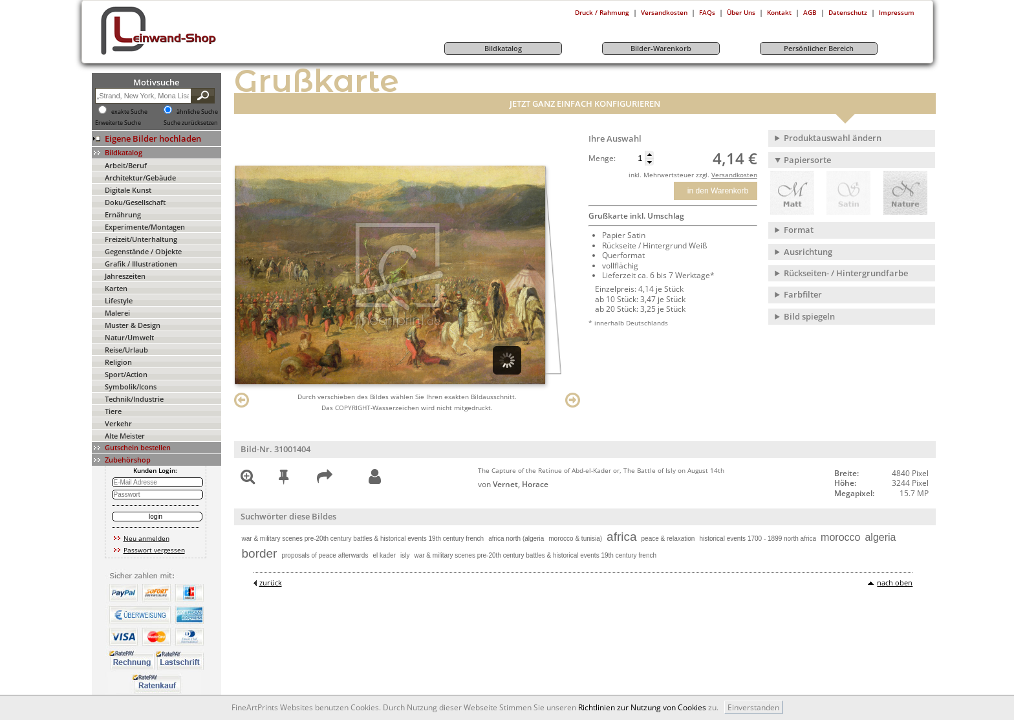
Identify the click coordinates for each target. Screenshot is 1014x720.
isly (404, 555)
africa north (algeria (516, 538)
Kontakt (779, 12)
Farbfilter (803, 294)
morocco (840, 537)
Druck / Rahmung (602, 12)
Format (799, 229)
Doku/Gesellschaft (135, 202)
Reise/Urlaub (126, 350)
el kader (384, 555)
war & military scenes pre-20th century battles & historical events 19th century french (363, 538)
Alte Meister (125, 436)
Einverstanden (753, 707)
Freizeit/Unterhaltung (141, 239)
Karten (116, 288)
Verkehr (118, 423)
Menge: (602, 158)
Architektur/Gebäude (140, 177)
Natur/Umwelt (129, 337)
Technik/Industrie (134, 399)
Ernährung (123, 214)
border (259, 553)
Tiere (113, 411)
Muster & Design (132, 325)
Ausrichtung (808, 251)
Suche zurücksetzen (191, 123)
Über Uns (741, 12)
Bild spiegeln (809, 316)
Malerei (117, 313)
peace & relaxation (668, 538)
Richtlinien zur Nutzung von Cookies (642, 707)
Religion (118, 362)
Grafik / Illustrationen (141, 263)
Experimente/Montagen (145, 227)
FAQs (707, 12)
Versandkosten (664, 12)
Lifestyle (119, 300)
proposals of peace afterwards (324, 555)
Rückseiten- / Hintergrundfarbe (846, 273)
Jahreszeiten (125, 276)
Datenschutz (847, 12)
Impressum (896, 12)
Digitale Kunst (128, 190)
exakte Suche (129, 112)
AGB (810, 12)
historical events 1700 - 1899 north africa (757, 538)
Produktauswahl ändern (832, 138)
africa (621, 536)
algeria (880, 537)
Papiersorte (807, 160)
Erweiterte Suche (118, 123)
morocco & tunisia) (575, 538)
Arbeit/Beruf (126, 165)
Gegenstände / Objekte (143, 251)
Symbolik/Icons (130, 386)
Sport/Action (126, 374)
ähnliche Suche (197, 112)
